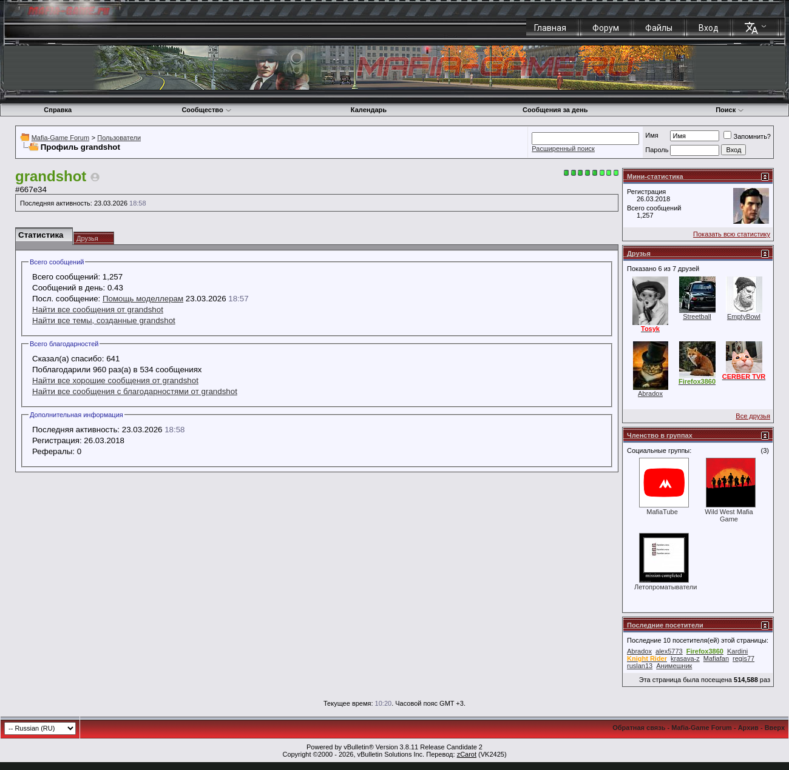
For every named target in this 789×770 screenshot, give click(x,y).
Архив (748, 727)
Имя (651, 135)
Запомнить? (747, 136)
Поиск (730, 109)
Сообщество (206, 109)
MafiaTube (662, 511)
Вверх (775, 727)
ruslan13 (639, 665)
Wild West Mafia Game (729, 515)
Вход (709, 28)
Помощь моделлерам (143, 298)
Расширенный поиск (563, 148)
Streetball (697, 316)
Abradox (650, 393)
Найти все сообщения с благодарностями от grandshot (134, 391)
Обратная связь (638, 727)
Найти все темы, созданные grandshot (103, 320)
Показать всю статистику (731, 234)
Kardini (737, 651)
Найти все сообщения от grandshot (97, 309)
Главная (550, 28)
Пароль (656, 149)
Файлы (658, 28)
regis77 (743, 658)
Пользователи (119, 137)
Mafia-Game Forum (60, 137)
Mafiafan (716, 658)
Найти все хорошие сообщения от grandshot (115, 380)
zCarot (466, 754)
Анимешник (674, 665)
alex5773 (669, 651)
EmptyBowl (743, 316)
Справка (58, 109)
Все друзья (753, 416)
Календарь (369, 109)
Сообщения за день (555, 109)
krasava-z (685, 658)
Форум (605, 28)
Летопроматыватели (665, 587)
